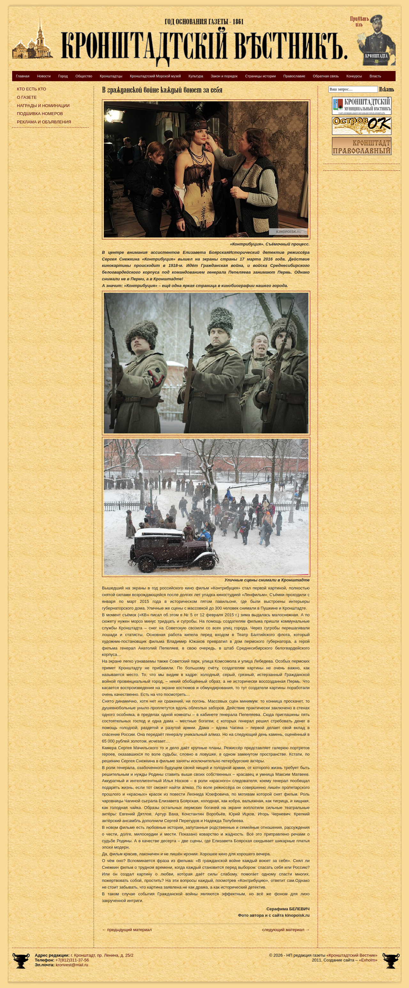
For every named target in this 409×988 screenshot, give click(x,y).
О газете (27, 97)
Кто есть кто (31, 89)
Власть (375, 76)
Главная (22, 76)
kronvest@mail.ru (72, 964)
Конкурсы (354, 76)
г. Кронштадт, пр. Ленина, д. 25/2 (102, 955)
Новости (44, 76)
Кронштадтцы (111, 76)
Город (63, 76)
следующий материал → (286, 929)
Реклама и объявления (44, 122)
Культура (196, 76)
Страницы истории (260, 76)
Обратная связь (326, 76)
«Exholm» (368, 960)
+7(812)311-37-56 (72, 960)
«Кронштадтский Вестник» (352, 955)
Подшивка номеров (40, 113)
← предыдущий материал (127, 929)
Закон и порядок (224, 76)
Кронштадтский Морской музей (155, 76)
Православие (294, 76)
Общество (83, 76)
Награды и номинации (43, 105)
